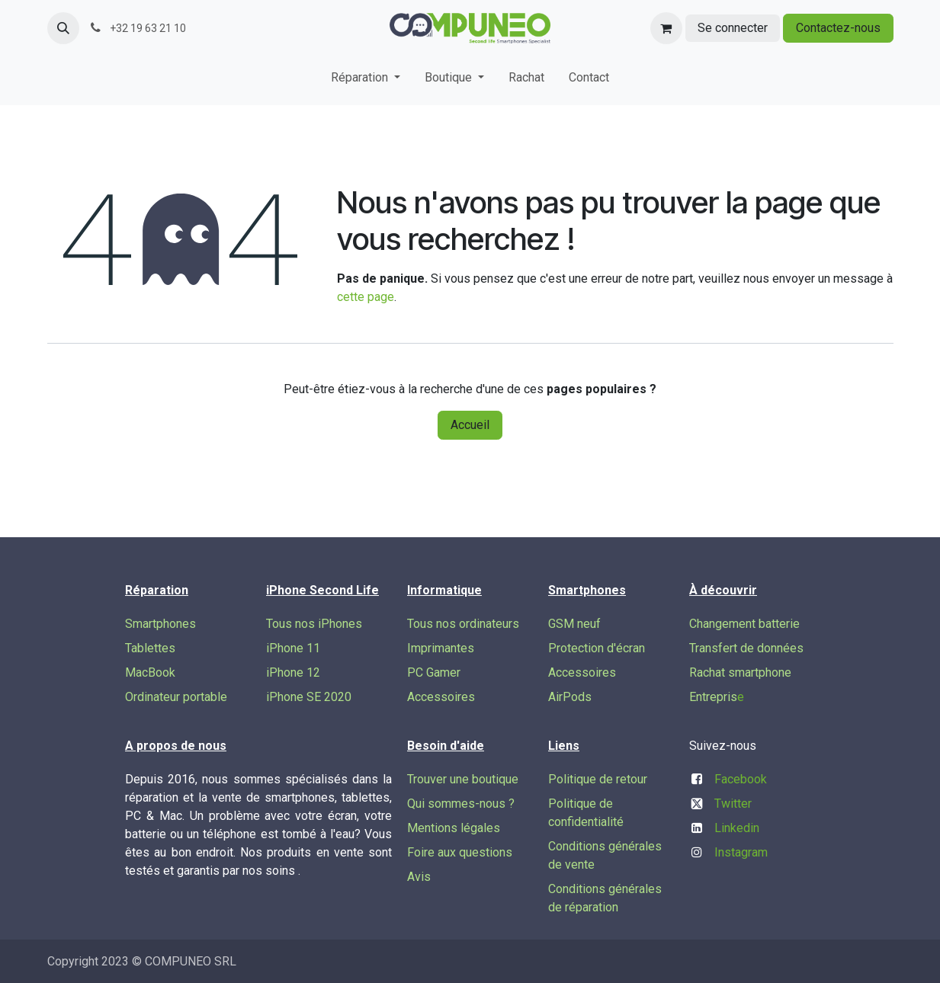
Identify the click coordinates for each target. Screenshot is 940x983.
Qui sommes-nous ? (461, 803)
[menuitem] (365, 80)
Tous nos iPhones (314, 623)
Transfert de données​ (746, 648)
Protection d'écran (596, 648)
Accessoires (441, 697)
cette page (365, 297)
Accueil (470, 425)
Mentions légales (453, 828)
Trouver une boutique (462, 779)
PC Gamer (433, 672)
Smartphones (160, 623)
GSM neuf (574, 623)
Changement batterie (744, 623)
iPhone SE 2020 (308, 697)
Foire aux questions (459, 852)
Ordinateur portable (176, 697)
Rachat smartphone (740, 672)
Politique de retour (597, 779)
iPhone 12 (293, 672)
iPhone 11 (293, 648)
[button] (63, 28)
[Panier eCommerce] (666, 28)
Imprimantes (440, 648)
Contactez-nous (838, 28)
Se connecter (733, 28)
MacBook (150, 672)
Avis (419, 876)
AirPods (570, 697)
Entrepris (713, 697)
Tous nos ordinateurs (463, 623)
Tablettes (150, 648)
